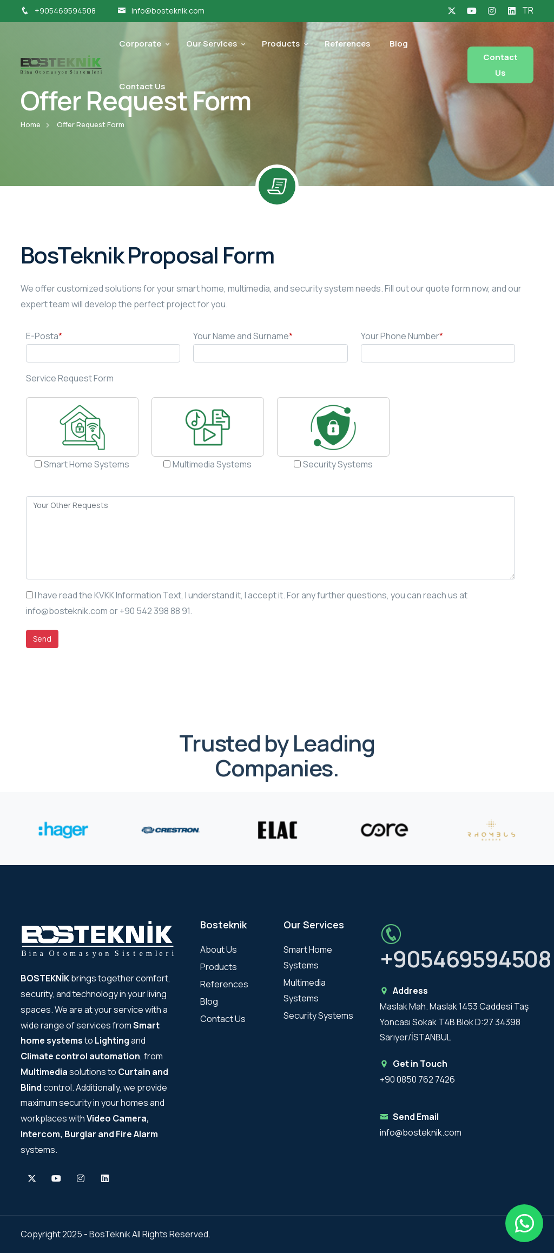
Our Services (211, 43)
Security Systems (338, 464)
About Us (218, 949)
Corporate (140, 43)
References (347, 43)
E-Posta (44, 336)
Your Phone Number (402, 336)
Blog (399, 43)
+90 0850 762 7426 (417, 1079)
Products (281, 43)
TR (527, 10)
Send (42, 639)
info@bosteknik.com (161, 10)
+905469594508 (58, 10)
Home (31, 124)
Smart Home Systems (86, 464)
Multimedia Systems (212, 464)
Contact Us (142, 86)
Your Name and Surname (243, 336)
